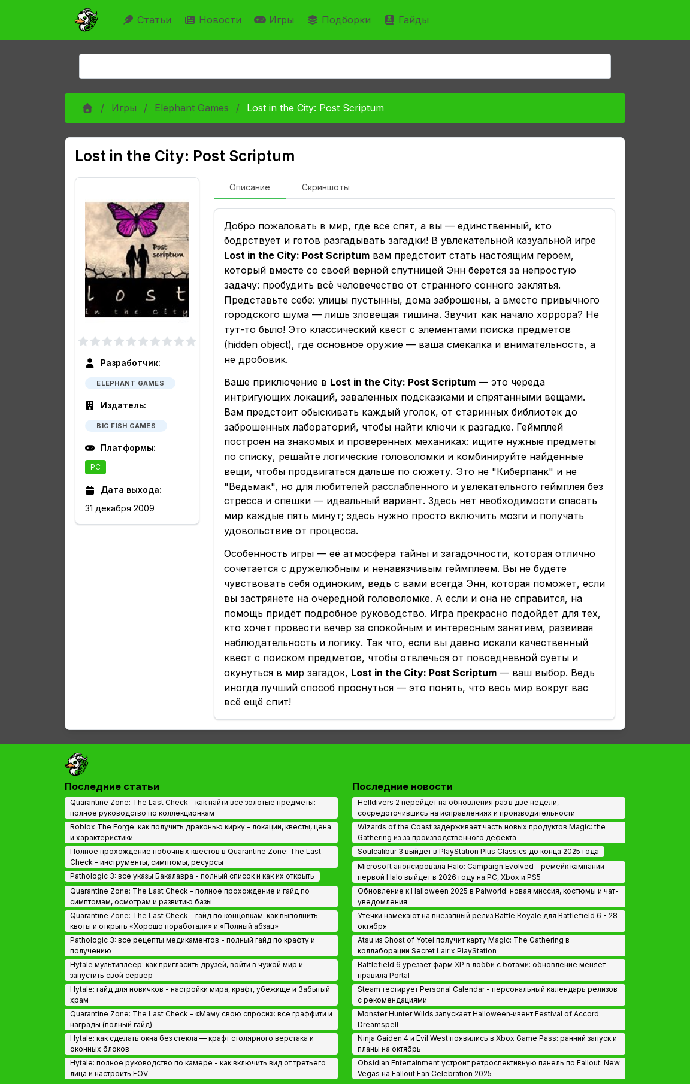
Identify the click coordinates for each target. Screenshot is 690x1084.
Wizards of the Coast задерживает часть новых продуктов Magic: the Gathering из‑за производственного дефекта (482, 832)
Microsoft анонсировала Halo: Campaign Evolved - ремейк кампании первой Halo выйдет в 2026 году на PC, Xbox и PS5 (481, 872)
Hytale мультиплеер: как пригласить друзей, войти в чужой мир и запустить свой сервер (186, 970)
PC (95, 466)
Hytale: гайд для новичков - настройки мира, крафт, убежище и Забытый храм (200, 994)
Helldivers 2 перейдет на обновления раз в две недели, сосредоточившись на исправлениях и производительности (466, 807)
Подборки (340, 20)
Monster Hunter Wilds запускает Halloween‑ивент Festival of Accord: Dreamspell (479, 1019)
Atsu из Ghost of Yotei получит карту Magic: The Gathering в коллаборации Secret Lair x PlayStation (464, 945)
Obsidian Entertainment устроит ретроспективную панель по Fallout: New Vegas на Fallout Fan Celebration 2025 (489, 1068)
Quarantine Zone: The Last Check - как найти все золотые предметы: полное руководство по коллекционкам (193, 807)
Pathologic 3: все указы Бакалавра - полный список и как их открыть (192, 875)
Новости (214, 20)
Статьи (148, 20)
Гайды (407, 20)
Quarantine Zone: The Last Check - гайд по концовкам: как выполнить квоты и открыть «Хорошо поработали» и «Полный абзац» (194, 921)
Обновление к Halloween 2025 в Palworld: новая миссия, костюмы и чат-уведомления (488, 896)
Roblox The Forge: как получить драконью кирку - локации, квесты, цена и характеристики (200, 832)
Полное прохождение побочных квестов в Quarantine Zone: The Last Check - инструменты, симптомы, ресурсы (195, 857)
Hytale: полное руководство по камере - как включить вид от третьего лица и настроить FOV (198, 1068)
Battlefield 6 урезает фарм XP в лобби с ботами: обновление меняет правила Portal (482, 970)
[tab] (250, 188)
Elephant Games (192, 108)
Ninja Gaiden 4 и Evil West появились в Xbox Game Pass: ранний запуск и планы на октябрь (487, 1043)
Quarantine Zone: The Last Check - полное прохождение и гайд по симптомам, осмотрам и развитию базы (190, 896)
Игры (275, 20)
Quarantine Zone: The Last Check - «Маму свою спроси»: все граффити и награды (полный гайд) (201, 1019)
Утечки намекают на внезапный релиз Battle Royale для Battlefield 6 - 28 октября (488, 921)
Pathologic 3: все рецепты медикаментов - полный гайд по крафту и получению (192, 945)
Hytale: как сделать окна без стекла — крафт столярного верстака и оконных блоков (192, 1043)
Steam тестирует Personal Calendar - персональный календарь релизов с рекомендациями (488, 994)
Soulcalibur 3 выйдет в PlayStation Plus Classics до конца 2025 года (478, 851)
